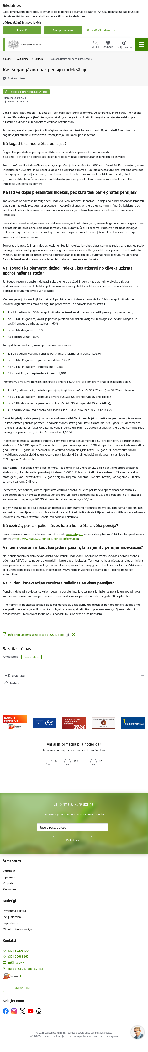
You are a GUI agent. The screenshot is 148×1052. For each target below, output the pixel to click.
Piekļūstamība (12, 917)
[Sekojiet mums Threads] (39, 1011)
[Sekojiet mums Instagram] (14, 1011)
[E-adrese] (10, 976)
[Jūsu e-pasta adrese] (72, 827)
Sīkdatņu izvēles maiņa (17, 929)
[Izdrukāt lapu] (74, 675)
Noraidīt (22, 30)
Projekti (8, 883)
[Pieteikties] (72, 840)
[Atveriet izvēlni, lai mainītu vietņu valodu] (108, 44)
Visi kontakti (22, 987)
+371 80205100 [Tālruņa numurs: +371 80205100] (18, 950)
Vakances (9, 871)
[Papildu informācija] (73, 634)
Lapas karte (10, 923)
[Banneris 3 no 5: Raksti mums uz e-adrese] (44, 722)
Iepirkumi (9, 877)
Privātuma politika (14, 911)
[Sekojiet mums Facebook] (6, 1011)
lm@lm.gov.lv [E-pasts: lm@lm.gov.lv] (16, 962)
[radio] (51, 761)
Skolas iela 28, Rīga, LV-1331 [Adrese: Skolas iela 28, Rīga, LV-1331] (26, 969)
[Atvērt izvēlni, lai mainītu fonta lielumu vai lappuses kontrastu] (124, 45)
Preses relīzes (31, 657)
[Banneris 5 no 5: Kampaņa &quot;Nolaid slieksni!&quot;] (104, 722)
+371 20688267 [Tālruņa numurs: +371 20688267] (18, 956)
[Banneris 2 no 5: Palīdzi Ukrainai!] (15, 722)
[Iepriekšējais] (7, 722)
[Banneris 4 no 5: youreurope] (74, 722)
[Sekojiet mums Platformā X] (22, 1011)
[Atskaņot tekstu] (18, 78)
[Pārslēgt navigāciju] (141, 44)
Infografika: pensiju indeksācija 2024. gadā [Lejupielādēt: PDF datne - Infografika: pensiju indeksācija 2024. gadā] (36, 634)
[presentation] (32, 779)
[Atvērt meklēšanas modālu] (95, 45)
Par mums (9, 889)
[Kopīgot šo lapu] (74, 683)
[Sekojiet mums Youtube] (31, 1011)
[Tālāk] (140, 722)
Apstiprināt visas (63, 30)
